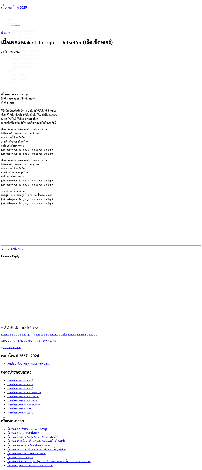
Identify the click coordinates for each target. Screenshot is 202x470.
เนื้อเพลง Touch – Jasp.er (20, 457)
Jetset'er (6, 248)
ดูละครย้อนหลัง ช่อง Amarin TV (28, 62)
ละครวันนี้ (12, 22)
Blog (9, 107)
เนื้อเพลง (5, 32)
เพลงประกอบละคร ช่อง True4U (23, 404)
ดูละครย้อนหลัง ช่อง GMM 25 (27, 46)
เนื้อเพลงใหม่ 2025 (14, 7)
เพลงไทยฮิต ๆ (19, 74)
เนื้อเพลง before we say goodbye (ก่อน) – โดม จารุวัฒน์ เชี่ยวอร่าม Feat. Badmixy (49, 461)
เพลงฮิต (11, 70)
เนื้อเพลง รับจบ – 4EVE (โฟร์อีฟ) (23, 433)
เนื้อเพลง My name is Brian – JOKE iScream (30, 465)
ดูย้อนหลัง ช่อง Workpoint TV (27, 58)
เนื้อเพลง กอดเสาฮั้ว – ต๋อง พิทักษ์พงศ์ (26, 453)
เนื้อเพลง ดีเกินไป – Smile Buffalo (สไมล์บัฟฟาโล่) (32, 437)
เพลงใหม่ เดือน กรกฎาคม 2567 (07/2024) (28, 363)
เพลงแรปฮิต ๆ (19, 91)
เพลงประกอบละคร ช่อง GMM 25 (24, 392)
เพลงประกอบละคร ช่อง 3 (20, 380)
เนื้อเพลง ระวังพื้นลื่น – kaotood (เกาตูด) (27, 429)
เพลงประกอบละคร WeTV (20, 412)
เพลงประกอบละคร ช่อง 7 (20, 384)
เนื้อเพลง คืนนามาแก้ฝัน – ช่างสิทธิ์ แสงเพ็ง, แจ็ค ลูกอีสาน (36, 449)
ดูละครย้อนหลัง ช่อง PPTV (25, 54)
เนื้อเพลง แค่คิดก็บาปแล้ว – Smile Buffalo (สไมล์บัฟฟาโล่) (36, 441)
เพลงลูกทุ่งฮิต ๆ (20, 79)
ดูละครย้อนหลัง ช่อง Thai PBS (27, 66)
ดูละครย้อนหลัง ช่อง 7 (23, 34)
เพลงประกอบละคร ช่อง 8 (20, 388)
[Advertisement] (101, 71)
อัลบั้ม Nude (17, 248)
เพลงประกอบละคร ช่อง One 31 (23, 396)
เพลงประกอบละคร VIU (19, 408)
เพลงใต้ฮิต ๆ (18, 87)
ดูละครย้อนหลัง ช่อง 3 (23, 30)
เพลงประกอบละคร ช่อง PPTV (22, 400)
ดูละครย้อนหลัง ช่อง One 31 (26, 50)
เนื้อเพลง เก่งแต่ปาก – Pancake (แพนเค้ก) (28, 445)
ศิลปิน (10, 18)
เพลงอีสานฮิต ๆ (20, 83)
